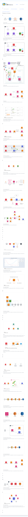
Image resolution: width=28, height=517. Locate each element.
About (17, 4)
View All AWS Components (6, 11)
